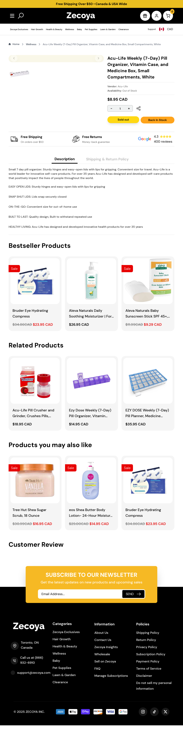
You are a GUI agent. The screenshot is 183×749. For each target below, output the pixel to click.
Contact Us (102, 663)
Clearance (123, 29)
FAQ (97, 692)
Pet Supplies (91, 29)
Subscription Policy (150, 678)
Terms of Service (148, 692)
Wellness (69, 29)
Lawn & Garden (107, 29)
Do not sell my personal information (154, 709)
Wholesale (102, 678)
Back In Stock (157, 120)
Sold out (123, 119)
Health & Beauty (54, 29)
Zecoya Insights (106, 671)
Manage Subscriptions (111, 699)
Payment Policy (147, 685)
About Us (101, 656)
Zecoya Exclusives (19, 29)
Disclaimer (144, 699)
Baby (79, 29)
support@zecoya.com (33, 696)
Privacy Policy (146, 671)
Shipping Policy (147, 656)
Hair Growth (37, 29)
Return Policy (146, 663)
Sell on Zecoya (105, 685)
